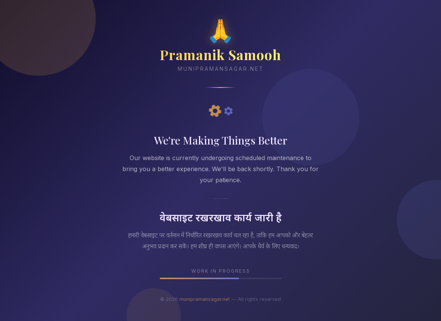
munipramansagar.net (205, 299)
